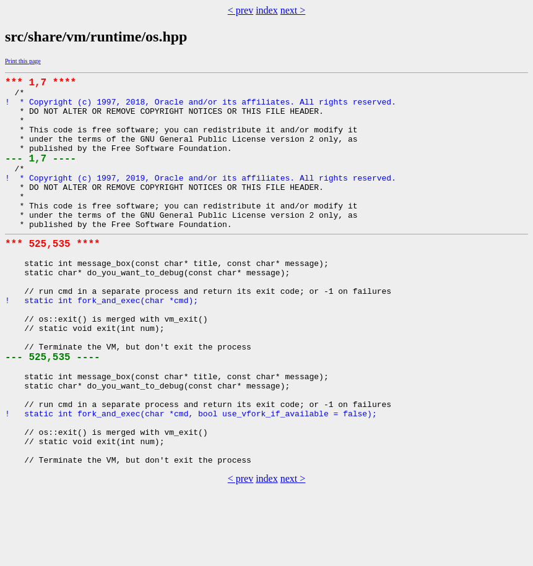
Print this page (23, 61)
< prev (240, 10)
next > (293, 10)
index (267, 10)
